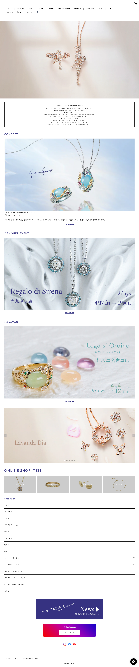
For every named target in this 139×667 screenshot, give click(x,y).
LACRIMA (77, 9)
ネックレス (8, 512)
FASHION (20, 9)
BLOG (101, 9)
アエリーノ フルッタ (11, 565)
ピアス (6, 518)
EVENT (42, 9)
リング (6, 505)
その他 (6, 591)
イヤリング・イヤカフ (12, 525)
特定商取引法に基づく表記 (31, 659)
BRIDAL (32, 9)
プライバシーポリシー (13, 659)
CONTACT (112, 9)
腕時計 (6, 545)
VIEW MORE (69, 224)
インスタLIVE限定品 (14, 12)
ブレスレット (9, 538)
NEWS (51, 9)
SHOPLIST (90, 9)
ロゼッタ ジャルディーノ (13, 571)
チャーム (7, 532)
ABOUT (9, 9)
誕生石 (6, 551)
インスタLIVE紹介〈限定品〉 (14, 584)
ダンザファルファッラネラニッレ (16, 578)
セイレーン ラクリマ (11, 558)
